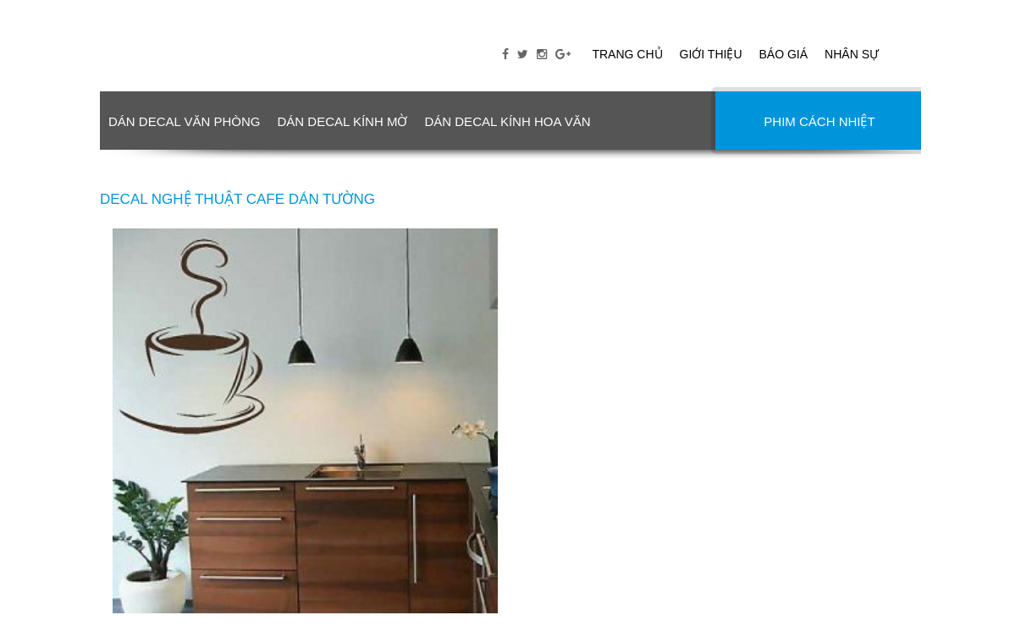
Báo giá (784, 54)
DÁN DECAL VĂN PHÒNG (184, 121)
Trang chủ (627, 54)
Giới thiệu (711, 54)
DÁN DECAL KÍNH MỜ (342, 121)
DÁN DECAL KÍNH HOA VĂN (507, 121)
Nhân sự (852, 54)
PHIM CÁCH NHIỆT (819, 121)
